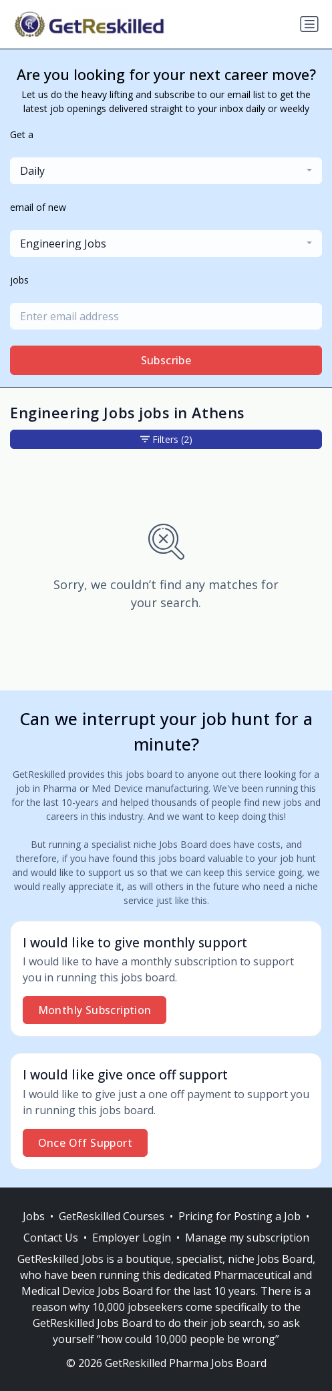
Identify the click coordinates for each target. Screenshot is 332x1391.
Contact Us (50, 1237)
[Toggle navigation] (309, 24)
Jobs (34, 1216)
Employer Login (131, 1237)
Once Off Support (85, 1142)
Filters (166, 439)
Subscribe (166, 360)
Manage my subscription (247, 1237)
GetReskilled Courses (111, 1216)
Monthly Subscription (95, 1010)
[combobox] (166, 170)
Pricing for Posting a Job (239, 1216)
